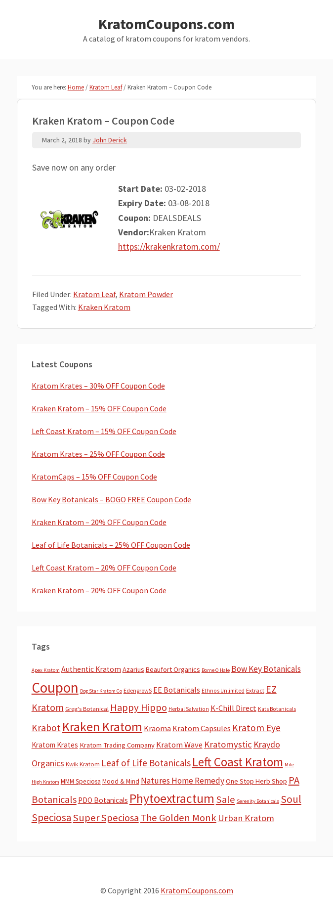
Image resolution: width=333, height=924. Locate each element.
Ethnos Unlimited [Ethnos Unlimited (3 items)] (223, 690)
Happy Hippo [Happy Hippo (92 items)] (138, 707)
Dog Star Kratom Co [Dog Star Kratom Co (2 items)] (101, 691)
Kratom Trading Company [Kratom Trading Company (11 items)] (117, 745)
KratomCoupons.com (166, 23)
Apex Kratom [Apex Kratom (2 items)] (46, 670)
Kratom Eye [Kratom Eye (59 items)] (256, 728)
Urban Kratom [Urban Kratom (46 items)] (246, 818)
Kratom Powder (146, 294)
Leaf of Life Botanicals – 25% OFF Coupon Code (111, 545)
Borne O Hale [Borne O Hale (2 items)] (216, 670)
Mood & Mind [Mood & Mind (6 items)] (120, 781)
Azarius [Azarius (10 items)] (133, 669)
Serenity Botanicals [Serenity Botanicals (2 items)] (258, 801)
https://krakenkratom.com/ (169, 246)
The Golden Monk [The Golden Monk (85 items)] (178, 817)
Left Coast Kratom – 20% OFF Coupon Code (104, 567)
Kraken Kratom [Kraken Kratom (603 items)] (102, 726)
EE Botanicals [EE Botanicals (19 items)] (176, 690)
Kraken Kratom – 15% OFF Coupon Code (99, 408)
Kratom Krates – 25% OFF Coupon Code (98, 454)
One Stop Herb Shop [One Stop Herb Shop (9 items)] (256, 781)
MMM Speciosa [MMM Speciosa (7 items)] (81, 781)
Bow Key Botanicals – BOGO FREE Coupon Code (111, 499)
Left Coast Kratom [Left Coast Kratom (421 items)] (237, 762)
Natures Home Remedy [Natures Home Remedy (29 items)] (182, 780)
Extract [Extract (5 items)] (255, 690)
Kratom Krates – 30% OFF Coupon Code (98, 386)
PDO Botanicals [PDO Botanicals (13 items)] (103, 800)
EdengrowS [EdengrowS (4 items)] (138, 690)
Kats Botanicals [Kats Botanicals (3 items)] (277, 708)
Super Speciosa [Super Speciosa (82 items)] (106, 817)
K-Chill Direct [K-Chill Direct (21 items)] (233, 708)
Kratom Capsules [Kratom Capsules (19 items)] (201, 728)
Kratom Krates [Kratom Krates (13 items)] (55, 744)
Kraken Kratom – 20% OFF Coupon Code (99, 522)
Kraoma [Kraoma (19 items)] (157, 728)
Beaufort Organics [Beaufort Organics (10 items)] (173, 669)
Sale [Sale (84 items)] (225, 799)
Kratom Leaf (94, 294)
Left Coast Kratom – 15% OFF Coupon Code (104, 431)
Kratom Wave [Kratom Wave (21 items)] (179, 744)
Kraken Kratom (104, 307)
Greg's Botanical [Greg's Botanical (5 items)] (87, 708)
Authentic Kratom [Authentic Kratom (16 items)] (91, 669)
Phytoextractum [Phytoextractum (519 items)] (171, 798)
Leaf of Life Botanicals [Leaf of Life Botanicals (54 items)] (146, 763)
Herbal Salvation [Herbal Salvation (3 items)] (188, 708)
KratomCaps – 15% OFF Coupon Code (94, 477)
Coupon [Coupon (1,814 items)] (55, 687)
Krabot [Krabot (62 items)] (46, 728)
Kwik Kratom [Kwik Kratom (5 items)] (83, 764)
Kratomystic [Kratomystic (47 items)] (228, 744)
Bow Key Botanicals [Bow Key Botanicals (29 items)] (266, 668)
